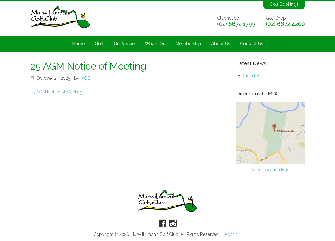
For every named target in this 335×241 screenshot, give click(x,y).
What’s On (155, 43)
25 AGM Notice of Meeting (56, 92)
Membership (188, 43)
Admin (231, 234)
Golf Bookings (284, 4)
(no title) (251, 75)
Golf (99, 43)
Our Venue (124, 43)
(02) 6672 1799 (236, 24)
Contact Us (251, 43)
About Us (220, 43)
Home (78, 43)
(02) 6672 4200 (285, 24)
